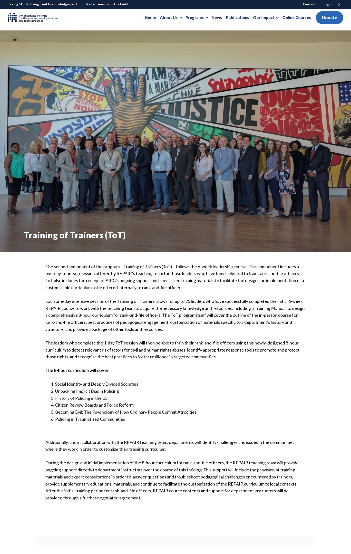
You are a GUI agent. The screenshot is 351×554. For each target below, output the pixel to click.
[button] (171, 17)
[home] (34, 18)
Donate (329, 17)
